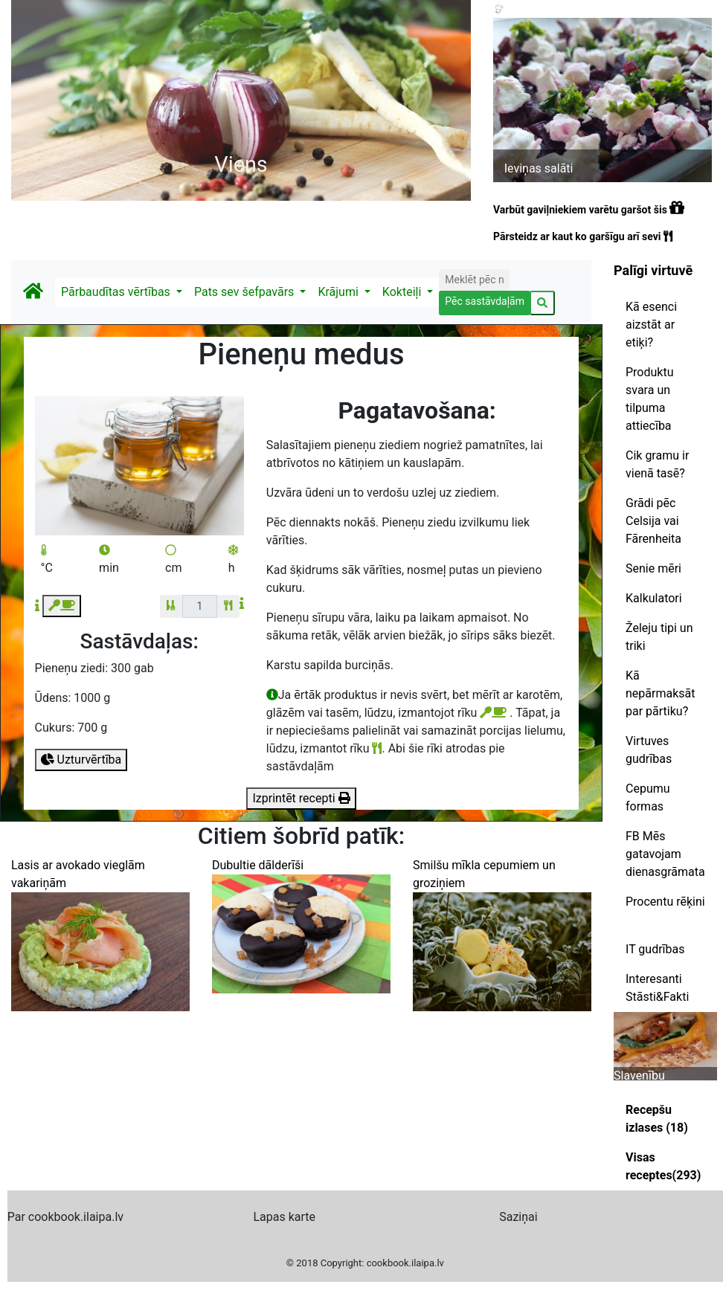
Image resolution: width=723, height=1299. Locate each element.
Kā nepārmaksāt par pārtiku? (660, 693)
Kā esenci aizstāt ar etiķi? (651, 324)
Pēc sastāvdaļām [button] (484, 301)
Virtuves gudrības (649, 750)
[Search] (474, 280)
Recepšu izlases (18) (657, 1119)
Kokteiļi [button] (403, 292)
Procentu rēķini (665, 902)
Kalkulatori (654, 598)
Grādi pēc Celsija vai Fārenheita (653, 521)
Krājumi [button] (339, 292)
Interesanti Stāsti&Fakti (657, 988)
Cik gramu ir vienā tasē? (657, 464)
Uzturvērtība (81, 759)
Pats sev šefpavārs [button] (245, 292)
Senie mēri (653, 568)
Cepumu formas (648, 797)
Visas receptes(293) (663, 1166)
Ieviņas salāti (538, 168)
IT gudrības (655, 949)
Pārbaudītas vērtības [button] (117, 292)
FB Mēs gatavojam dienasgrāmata (665, 854)
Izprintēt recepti (301, 798)
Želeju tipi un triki (659, 637)
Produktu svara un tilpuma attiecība (650, 399)
